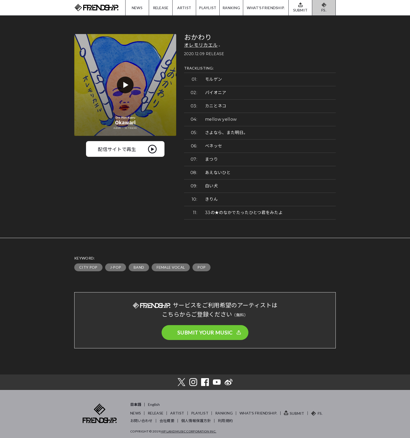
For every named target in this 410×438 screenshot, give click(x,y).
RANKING (231, 7)
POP (201, 267)
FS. (323, 10)
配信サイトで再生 (117, 149)
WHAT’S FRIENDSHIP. (258, 413)
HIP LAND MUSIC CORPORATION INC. (188, 431)
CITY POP (88, 267)
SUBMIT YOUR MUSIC (205, 332)
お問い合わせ (141, 420)
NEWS (137, 7)
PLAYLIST (207, 7)
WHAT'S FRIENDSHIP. (265, 7)
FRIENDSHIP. (96, 7)
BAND (139, 267)
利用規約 (225, 420)
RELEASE (161, 7)
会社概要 (167, 420)
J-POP (115, 267)
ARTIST (184, 7)
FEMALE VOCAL (171, 267)
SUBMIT (297, 413)
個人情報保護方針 (196, 420)
